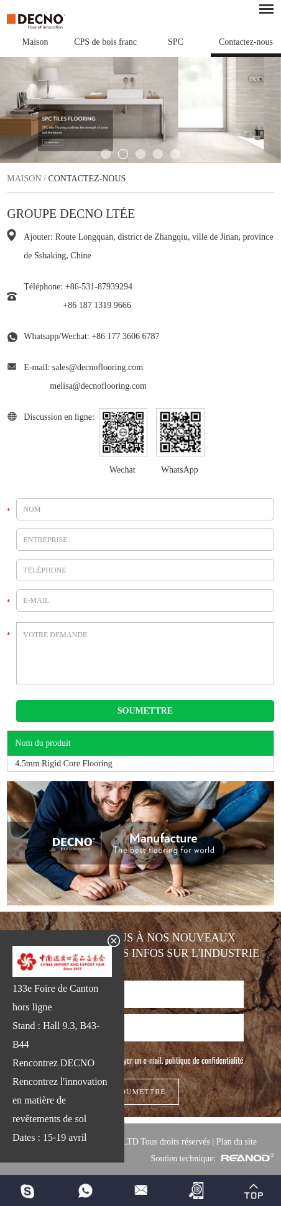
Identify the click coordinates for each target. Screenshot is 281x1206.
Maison (35, 42)
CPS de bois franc (105, 42)
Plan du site (236, 1141)
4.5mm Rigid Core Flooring (63, 763)
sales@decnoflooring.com (97, 367)
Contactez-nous (246, 42)
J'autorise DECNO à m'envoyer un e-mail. (141, 1060)
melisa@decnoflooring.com (98, 386)
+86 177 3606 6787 (125, 336)
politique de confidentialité (204, 1060)
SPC (175, 42)
